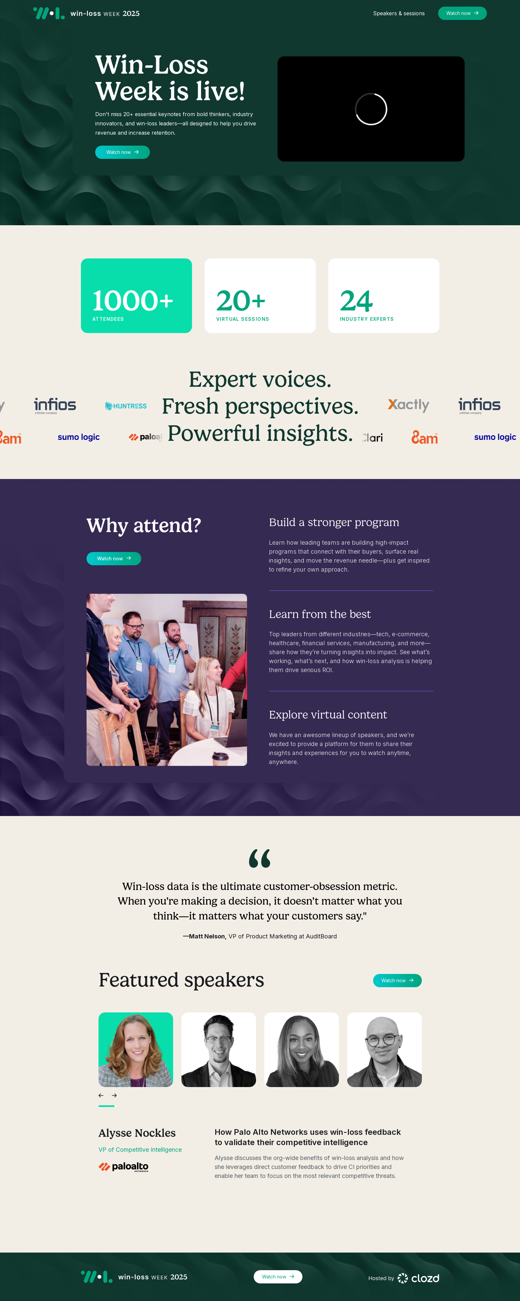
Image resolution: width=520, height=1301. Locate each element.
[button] (100, 1094)
